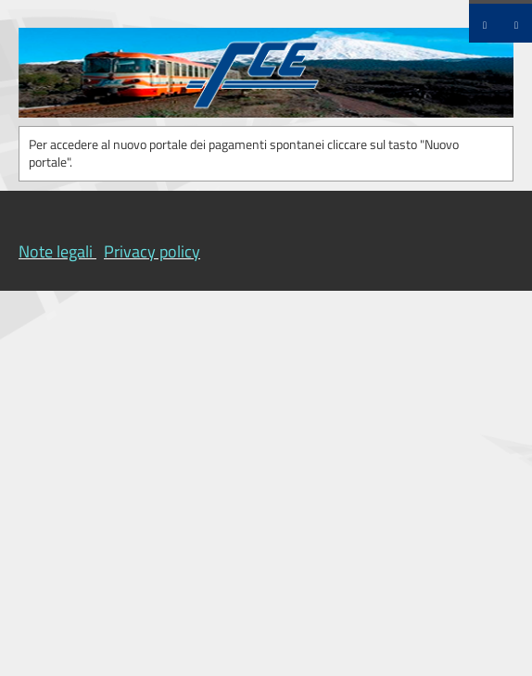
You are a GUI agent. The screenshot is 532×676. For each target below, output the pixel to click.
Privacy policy (152, 251)
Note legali (56, 251)
